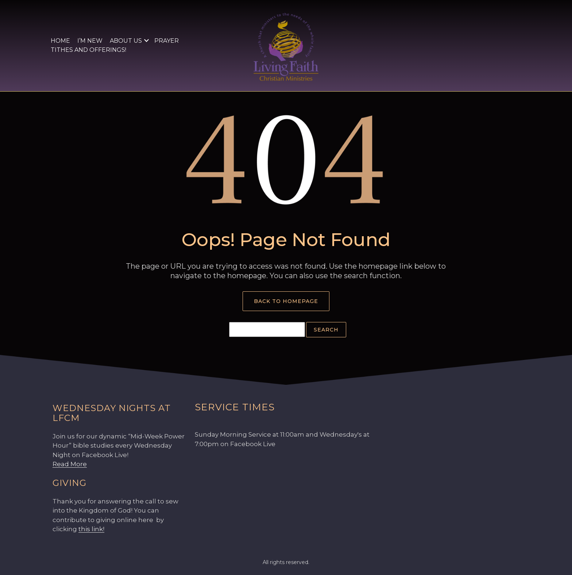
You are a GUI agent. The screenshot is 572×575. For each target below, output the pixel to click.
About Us (126, 40)
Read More (70, 464)
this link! (91, 529)
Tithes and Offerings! (88, 49)
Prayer (166, 40)
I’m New (90, 40)
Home (60, 40)
